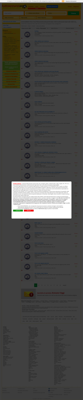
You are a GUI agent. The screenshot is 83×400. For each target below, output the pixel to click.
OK (63, 1)
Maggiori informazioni (71, 1)
